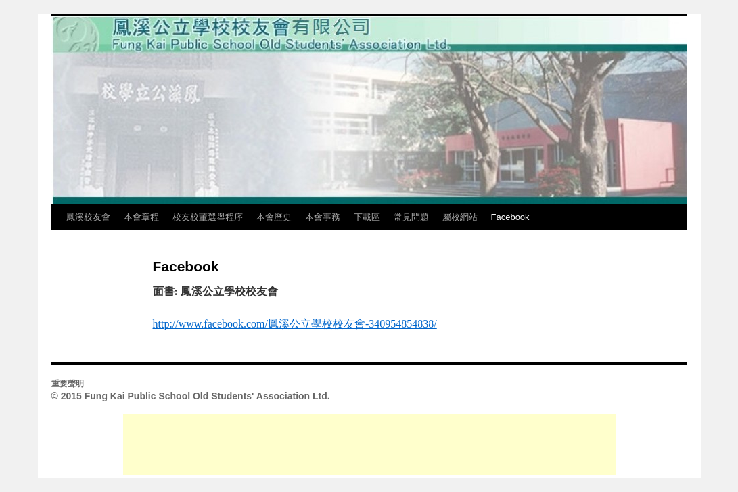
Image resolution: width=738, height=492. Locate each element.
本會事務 (322, 217)
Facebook (510, 217)
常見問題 (411, 217)
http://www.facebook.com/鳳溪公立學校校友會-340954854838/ (295, 324)
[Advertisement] (369, 444)
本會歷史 (274, 217)
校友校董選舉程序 (207, 217)
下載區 (367, 217)
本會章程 (141, 217)
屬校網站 (460, 217)
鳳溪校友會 (88, 217)
